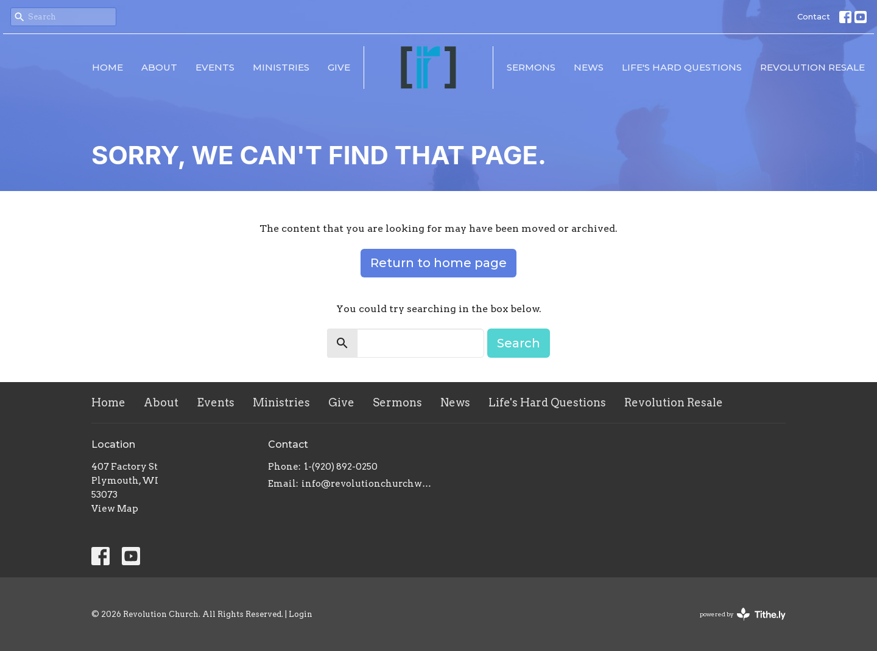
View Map (114, 508)
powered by (743, 614)
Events (214, 67)
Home (107, 67)
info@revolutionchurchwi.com (366, 483)
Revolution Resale (812, 67)
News (589, 67)
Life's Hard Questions (682, 67)
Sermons (531, 67)
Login (300, 614)
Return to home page (438, 263)
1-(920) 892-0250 (341, 466)
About (159, 67)
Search (518, 343)
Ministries (281, 67)
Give (339, 67)
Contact (813, 16)
